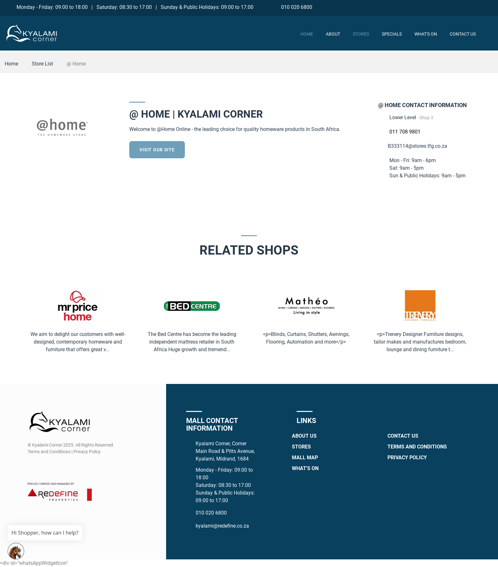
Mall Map (305, 457)
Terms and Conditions (417, 447)
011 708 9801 (405, 132)
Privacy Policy (407, 457)
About (333, 34)
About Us (304, 436)
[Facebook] (453, 7)
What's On (425, 34)
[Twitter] (364, 149)
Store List (42, 64)
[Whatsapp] (477, 7)
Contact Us (463, 34)
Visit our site (157, 149)
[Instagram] (465, 7)
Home (306, 34)
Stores (361, 34)
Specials (392, 34)
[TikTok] (489, 7)
